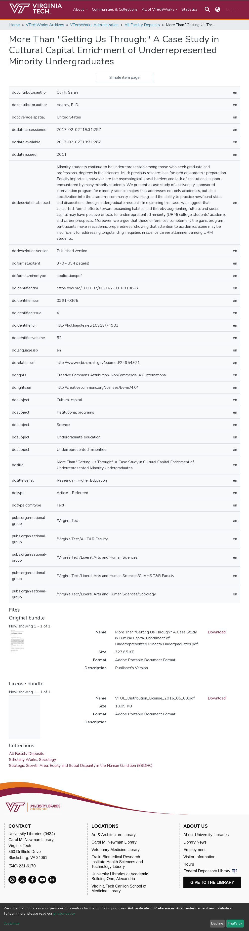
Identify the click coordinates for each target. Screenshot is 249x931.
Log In (231, 9)
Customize (11, 923)
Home (14, 25)
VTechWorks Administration (94, 25)
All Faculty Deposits (142, 25)
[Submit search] (207, 9)
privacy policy (64, 913)
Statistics (189, 9)
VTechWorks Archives (45, 25)
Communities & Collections (115, 9)
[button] (218, 9)
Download (217, 632)
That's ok (235, 923)
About (79, 9)
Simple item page (124, 77)
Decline (217, 923)
